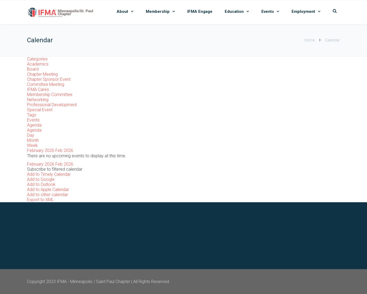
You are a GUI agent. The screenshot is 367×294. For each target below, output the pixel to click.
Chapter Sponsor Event (48, 79)
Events (267, 11)
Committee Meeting (45, 84)
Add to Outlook (41, 184)
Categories (37, 59)
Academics (37, 64)
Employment (303, 11)
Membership (158, 11)
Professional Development (52, 104)
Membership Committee (49, 94)
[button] (54, 169)
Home (309, 40)
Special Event (39, 109)
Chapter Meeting (42, 74)
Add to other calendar (47, 194)
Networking (37, 99)
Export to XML (40, 199)
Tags (31, 114)
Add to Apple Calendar (48, 189)
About (122, 11)
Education (234, 11)
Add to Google (41, 179)
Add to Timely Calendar (49, 174)
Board (33, 69)
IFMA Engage (199, 11)
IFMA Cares (38, 89)
